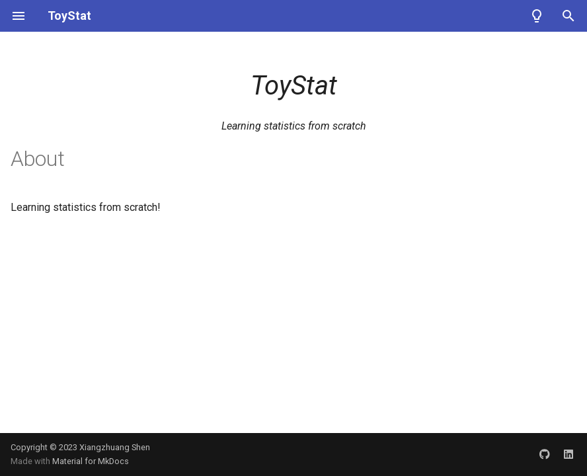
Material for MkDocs (90, 461)
